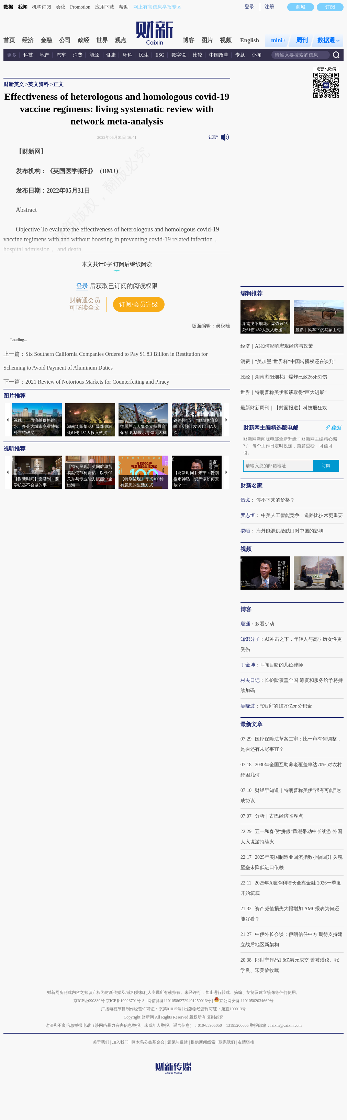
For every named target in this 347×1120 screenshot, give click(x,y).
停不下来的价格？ (275, 500)
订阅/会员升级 (138, 304)
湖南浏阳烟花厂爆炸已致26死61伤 (291, 377)
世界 (102, 40)
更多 (11, 55)
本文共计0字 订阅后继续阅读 (117, 264)
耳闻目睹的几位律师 (281, 664)
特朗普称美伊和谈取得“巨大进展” (290, 392)
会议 (61, 7)
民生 (144, 55)
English (249, 40)
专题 (240, 55)
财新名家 (251, 486)
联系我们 (227, 1042)
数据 (8, 7)
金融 (46, 40)
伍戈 (245, 500)
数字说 (178, 55)
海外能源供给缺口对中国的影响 (290, 530)
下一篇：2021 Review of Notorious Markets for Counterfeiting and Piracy (86, 382)
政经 (83, 40)
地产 (44, 55)
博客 (188, 40)
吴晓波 (247, 706)
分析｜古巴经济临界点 (279, 816)
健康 (111, 55)
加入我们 (120, 1042)
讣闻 (256, 55)
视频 (226, 40)
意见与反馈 (177, 1042)
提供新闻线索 (203, 1042)
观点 (120, 40)
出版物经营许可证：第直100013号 (215, 1009)
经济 (28, 40)
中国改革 (218, 55)
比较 (197, 55)
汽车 (61, 55)
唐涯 (245, 623)
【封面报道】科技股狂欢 (300, 407)
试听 (213, 137)
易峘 (245, 530)
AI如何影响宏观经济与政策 (284, 346)
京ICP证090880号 (89, 1000)
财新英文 (13, 84)
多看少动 (264, 623)
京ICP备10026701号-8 (126, 1000)
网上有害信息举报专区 (157, 7)
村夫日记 (250, 680)
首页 (9, 40)
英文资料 (38, 84)
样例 (336, 427)
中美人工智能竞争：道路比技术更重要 (302, 515)
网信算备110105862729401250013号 (179, 1000)
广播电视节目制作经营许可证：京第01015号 (141, 1009)
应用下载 (104, 7)
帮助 (123, 7)
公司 (65, 40)
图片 (207, 40)
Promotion (80, 7)
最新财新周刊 (254, 407)
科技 (28, 55)
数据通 (328, 40)
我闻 (22, 7)
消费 (77, 55)
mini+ (278, 40)
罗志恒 (247, 515)
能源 (94, 55)
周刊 (302, 40)
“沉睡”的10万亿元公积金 (286, 706)
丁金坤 (247, 664)
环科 (127, 55)
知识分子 (250, 639)
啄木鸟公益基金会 (149, 1042)
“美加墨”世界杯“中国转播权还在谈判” (295, 361)
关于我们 (101, 1042)
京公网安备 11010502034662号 (244, 1000)
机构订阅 (41, 7)
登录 (249, 6)
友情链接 (246, 1042)
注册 (269, 6)
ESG (160, 55)
